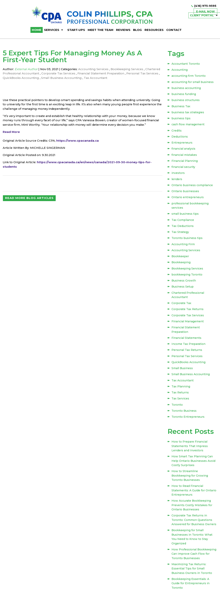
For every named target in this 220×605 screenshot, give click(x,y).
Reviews (123, 30)
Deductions (180, 137)
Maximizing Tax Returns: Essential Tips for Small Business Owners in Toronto (192, 569)
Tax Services (180, 401)
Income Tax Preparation (189, 345)
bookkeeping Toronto (187, 276)
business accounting (186, 88)
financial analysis (184, 149)
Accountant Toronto (186, 64)
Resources (154, 30)
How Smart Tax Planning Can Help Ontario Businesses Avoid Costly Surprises (194, 463)
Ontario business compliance (192, 186)
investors (178, 174)
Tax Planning (181, 388)
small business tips (185, 215)
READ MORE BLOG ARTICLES (29, 203)
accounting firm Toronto (189, 76)
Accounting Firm (183, 245)
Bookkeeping (181, 264)
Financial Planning (185, 162)
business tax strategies (188, 113)
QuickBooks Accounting (41, 78)
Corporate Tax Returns (188, 311)
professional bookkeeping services (190, 207)
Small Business (182, 370)
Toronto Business (184, 413)
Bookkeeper (180, 258)
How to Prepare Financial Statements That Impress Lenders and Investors (190, 448)
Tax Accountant (118, 78)
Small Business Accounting (83, 78)
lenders (177, 180)
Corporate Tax (181, 305)
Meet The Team (100, 30)
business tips (181, 119)
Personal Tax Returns (187, 352)
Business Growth (184, 282)
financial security (183, 168)
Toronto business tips (187, 239)
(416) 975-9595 (205, 6)
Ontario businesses (185, 192)
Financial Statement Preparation (119, 73)
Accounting (180, 70)
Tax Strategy (180, 233)
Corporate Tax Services (75, 73)
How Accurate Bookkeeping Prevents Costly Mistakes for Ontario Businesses (192, 507)
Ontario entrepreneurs (188, 198)
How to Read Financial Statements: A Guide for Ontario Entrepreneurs (194, 492)
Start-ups (76, 30)
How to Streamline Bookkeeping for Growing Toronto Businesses (190, 477)
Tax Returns (180, 394)
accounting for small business (193, 82)
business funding (184, 94)
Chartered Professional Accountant (29, 73)
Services (51, 30)
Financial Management (188, 323)
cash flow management (188, 125)
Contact (174, 30)
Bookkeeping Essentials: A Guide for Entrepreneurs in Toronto (191, 584)
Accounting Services (94, 69)
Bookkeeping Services (129, 69)
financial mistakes (184, 156)
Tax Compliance (183, 221)
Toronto (177, 407)
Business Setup (183, 288)
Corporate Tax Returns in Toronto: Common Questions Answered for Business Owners (194, 521)
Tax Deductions (183, 227)
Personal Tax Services (187, 358)
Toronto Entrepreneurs (188, 419)
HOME (36, 30)
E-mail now (205, 11)
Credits (177, 131)
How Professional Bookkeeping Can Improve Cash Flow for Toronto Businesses (194, 555)
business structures (186, 100)
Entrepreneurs (182, 143)
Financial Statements (187, 339)
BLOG (137, 30)
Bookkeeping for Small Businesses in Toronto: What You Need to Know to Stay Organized (192, 538)
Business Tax (181, 107)
